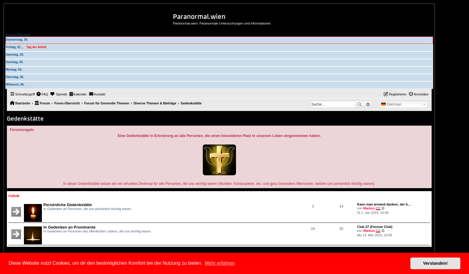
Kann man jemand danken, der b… (384, 204)
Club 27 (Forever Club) (374, 227)
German (391, 104)
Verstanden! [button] (435, 263)
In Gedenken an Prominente (69, 227)
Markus (369, 208)
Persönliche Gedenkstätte (67, 205)
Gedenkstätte (25, 119)
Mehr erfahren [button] (220, 263)
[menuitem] (42, 94)
